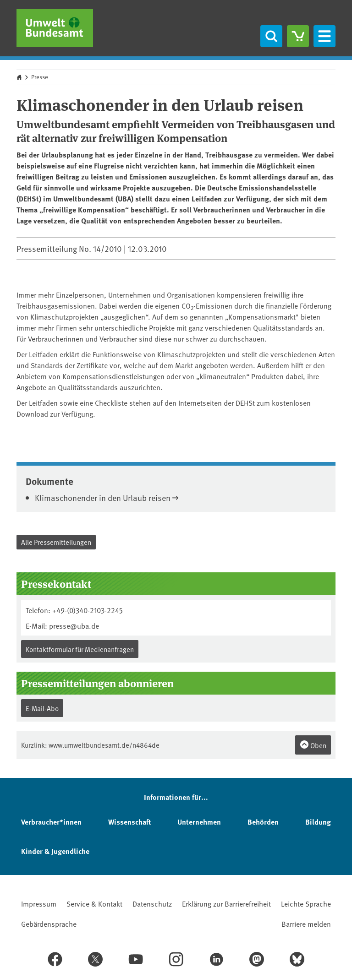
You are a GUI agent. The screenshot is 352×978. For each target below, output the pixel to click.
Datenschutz (152, 903)
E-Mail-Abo (42, 708)
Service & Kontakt (94, 903)
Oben (313, 745)
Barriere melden (306, 923)
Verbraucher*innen (51, 821)
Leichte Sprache (306, 903)
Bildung (318, 821)
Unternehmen (199, 821)
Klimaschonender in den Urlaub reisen (102, 497)
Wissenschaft (129, 821)
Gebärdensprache (49, 923)
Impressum (38, 903)
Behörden (263, 821)
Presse (39, 77)
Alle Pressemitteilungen (56, 542)
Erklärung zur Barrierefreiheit (226, 903)
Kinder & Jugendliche (55, 851)
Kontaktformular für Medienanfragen (80, 649)
